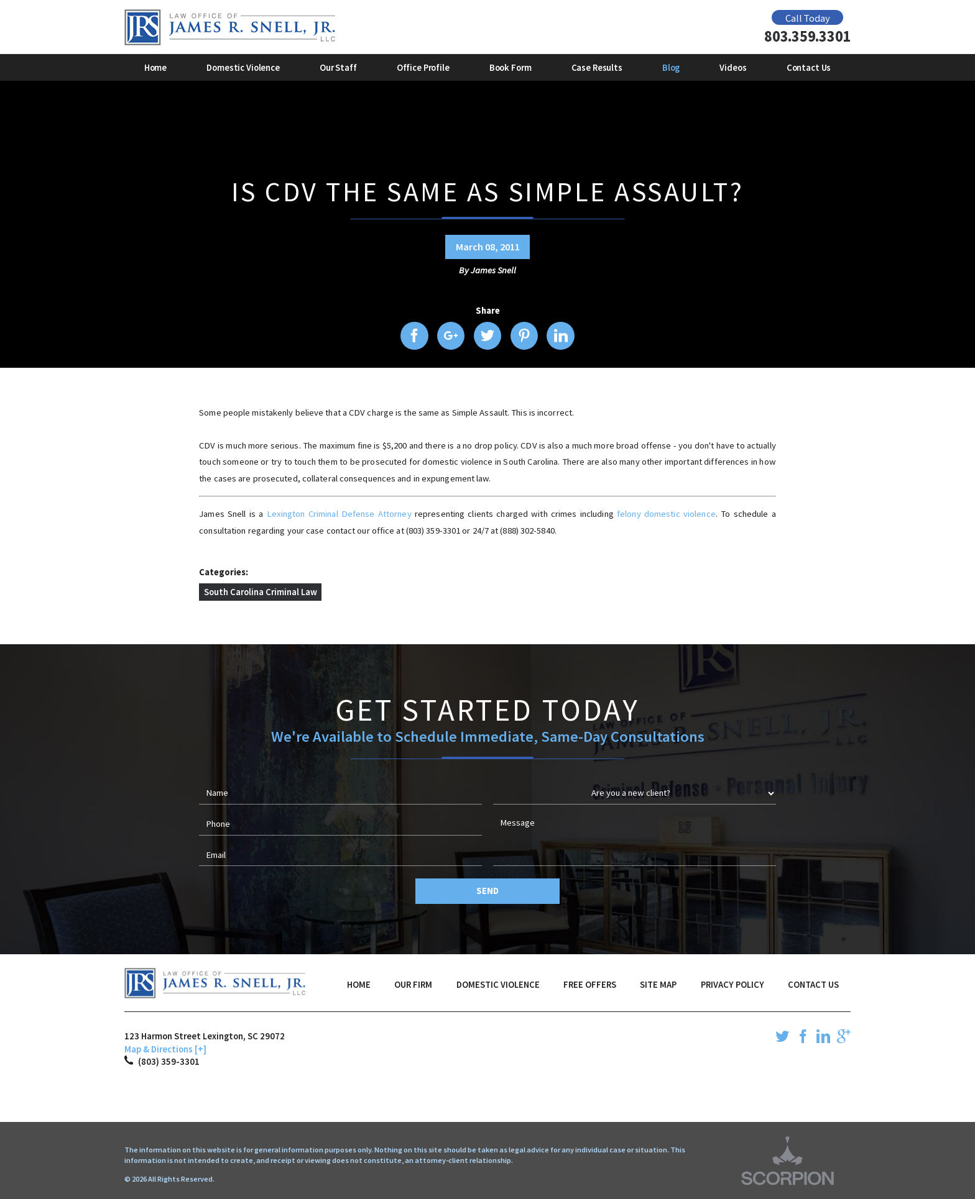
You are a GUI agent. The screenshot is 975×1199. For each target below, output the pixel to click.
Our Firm (413, 984)
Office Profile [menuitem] (423, 67)
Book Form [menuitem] (510, 67)
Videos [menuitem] (732, 67)
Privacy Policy (732, 984)
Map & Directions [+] (165, 1049)
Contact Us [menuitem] (809, 67)
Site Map (658, 984)
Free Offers (589, 984)
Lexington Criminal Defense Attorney (341, 513)
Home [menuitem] (155, 67)
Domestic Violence (498, 984)
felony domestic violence (666, 513)
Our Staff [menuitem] (338, 67)
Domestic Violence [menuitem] (243, 67)
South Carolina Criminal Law (260, 592)
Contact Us (813, 984)
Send (487, 890)
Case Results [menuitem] (596, 67)
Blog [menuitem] (671, 67)
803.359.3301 (807, 37)
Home (359, 984)
